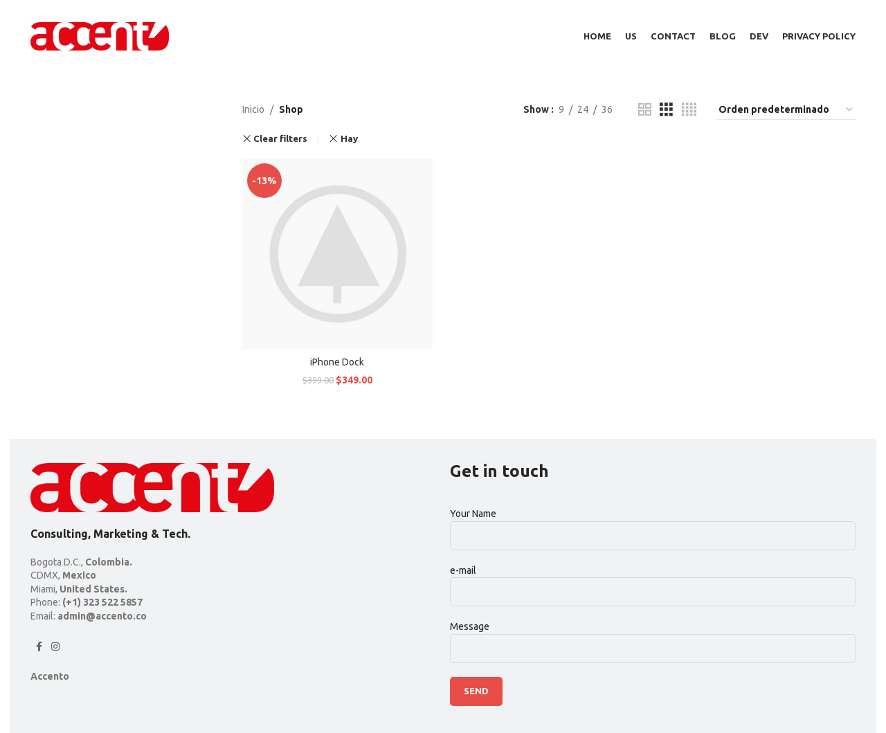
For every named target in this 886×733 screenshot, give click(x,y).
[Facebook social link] (38, 646)
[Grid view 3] (666, 109)
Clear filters (280, 138)
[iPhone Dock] (337, 254)
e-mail (653, 581)
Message (653, 637)
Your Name (653, 525)
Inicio (253, 110)
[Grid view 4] (689, 109)
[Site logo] (99, 35)
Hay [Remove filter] (349, 139)
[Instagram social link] (55, 646)
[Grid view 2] (644, 109)
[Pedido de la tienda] (786, 110)
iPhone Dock (337, 362)
